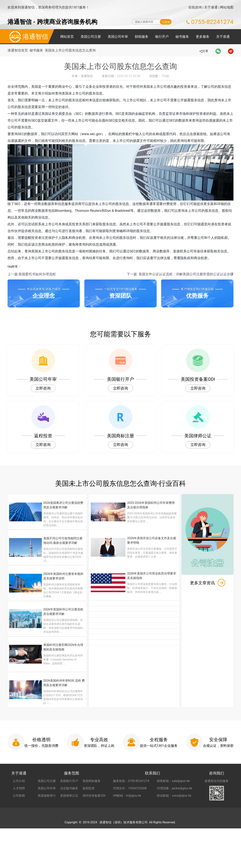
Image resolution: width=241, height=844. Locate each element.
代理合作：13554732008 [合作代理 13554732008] (130, 795)
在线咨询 (195, 7)
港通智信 (28, 36)
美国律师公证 (69, 802)
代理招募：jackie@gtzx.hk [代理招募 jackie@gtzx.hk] (174, 795)
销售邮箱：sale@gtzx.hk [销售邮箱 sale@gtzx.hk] (173, 787)
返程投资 (88, 795)
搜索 (166, 21)
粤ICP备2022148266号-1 (176, 838)
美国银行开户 (69, 787)
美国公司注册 (91, 37)
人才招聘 (19, 795)
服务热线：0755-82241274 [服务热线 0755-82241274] (131, 787)
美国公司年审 (118, 37)
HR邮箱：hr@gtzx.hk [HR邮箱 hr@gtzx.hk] (127, 802)
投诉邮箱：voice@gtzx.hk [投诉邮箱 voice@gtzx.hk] (174, 802)
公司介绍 (19, 787)
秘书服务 (182, 37)
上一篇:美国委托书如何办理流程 (32, 274)
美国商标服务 (91, 787)
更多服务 (202, 37)
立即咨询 (43, 388)
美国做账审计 (47, 802)
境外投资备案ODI (93, 802)
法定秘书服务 (69, 795)
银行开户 (162, 37)
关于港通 (211, 7)
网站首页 (67, 37)
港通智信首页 (18, 50)
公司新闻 (19, 802)
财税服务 (141, 37)
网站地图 (226, 7)
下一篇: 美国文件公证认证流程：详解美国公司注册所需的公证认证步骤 (180, 274)
